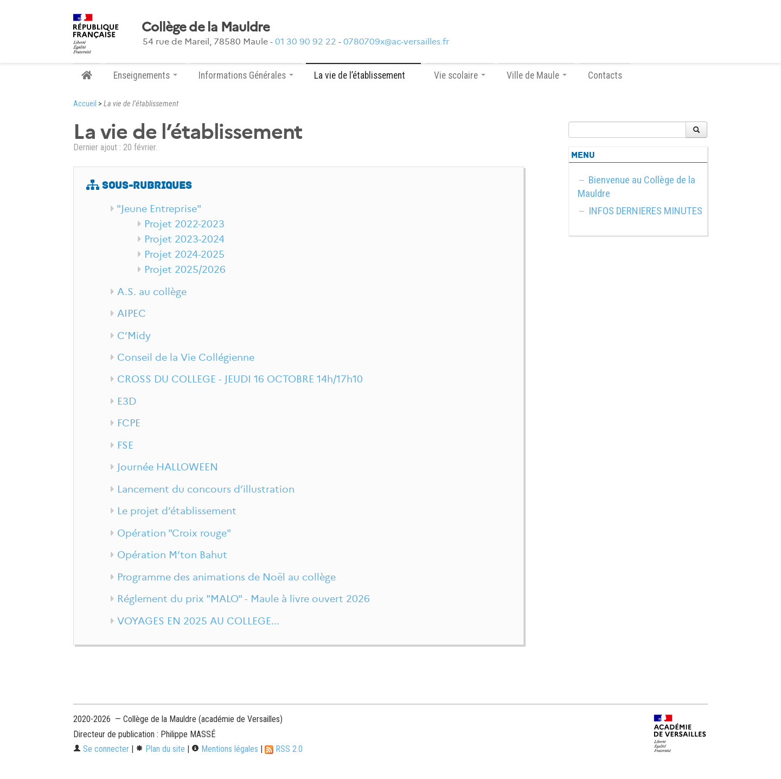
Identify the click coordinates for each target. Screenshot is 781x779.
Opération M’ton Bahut (172, 555)
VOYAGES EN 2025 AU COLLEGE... (198, 621)
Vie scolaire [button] (459, 75)
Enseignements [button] (145, 75)
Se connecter (101, 749)
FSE (125, 445)
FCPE (128, 423)
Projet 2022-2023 (184, 224)
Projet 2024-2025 (184, 254)
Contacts (605, 75)
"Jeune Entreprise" (159, 209)
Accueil (85, 103)
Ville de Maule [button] (537, 75)
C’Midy (134, 336)
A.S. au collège (152, 292)
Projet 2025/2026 (185, 270)
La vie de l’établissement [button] (363, 75)
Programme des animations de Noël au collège (226, 577)
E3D (126, 401)
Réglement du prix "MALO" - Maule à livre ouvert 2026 (243, 599)
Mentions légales (224, 749)
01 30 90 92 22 (305, 41)
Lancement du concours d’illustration (206, 489)
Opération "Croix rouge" (174, 533)
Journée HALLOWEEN (167, 467)
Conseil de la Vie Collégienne (185, 357)
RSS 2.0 (284, 749)
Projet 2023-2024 (184, 239)
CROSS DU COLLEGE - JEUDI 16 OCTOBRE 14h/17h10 (240, 379)
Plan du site (160, 749)
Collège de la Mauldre (206, 27)
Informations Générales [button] (246, 75)
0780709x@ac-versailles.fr (396, 41)
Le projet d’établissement (176, 511)
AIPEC (131, 314)
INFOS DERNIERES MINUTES (645, 211)
